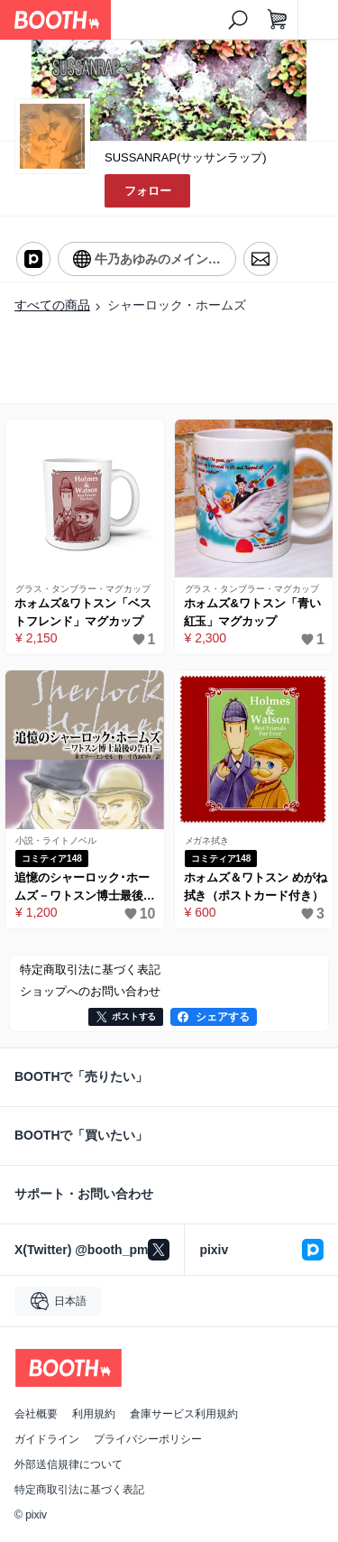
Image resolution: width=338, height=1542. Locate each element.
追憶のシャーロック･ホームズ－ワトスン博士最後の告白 (84, 887)
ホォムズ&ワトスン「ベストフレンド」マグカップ (82, 612)
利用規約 (93, 1413)
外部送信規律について (68, 1464)
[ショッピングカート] (277, 20)
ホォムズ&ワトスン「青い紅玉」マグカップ (252, 612)
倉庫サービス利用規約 (184, 1413)
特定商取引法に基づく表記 (79, 1489)
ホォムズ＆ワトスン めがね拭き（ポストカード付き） (255, 886)
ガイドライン (46, 1439)
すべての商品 (52, 305)
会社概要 (36, 1413)
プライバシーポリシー (148, 1439)
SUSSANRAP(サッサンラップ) (186, 157)
